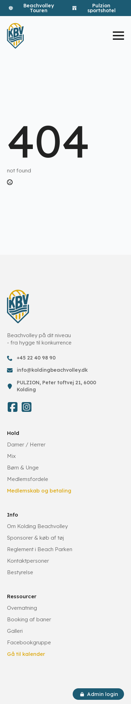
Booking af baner (29, 619)
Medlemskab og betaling (39, 490)
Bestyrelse (20, 572)
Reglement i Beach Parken (39, 549)
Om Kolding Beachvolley (37, 526)
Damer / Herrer (26, 444)
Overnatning (22, 608)
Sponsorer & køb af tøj (35, 537)
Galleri (15, 631)
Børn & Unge (23, 467)
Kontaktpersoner (28, 560)
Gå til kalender (26, 654)
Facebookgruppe (29, 642)
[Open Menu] (118, 35)
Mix (11, 456)
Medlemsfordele (27, 479)
